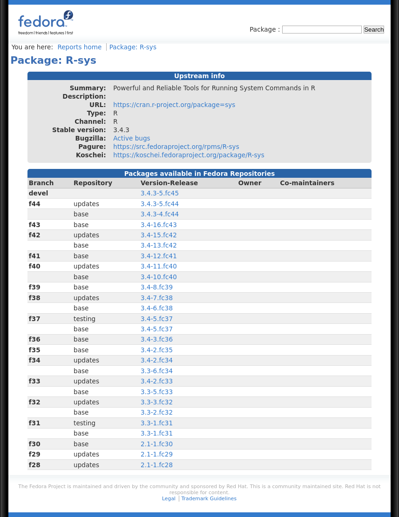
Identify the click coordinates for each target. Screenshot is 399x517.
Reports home (79, 47)
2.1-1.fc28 (157, 465)
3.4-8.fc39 (157, 287)
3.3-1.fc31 (157, 423)
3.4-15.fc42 (159, 235)
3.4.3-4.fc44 (160, 214)
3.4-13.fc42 (159, 245)
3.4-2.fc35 (157, 350)
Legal (169, 499)
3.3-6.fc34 (157, 371)
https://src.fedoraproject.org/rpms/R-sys (176, 146)
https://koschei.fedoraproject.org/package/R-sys (188, 155)
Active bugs (131, 138)
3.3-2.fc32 (157, 412)
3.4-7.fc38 (157, 298)
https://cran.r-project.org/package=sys (174, 104)
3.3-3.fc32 (157, 402)
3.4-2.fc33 (157, 381)
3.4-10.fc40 (159, 277)
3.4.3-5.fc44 (160, 204)
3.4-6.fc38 (157, 308)
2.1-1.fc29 (157, 454)
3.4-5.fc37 (157, 318)
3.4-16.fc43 (159, 224)
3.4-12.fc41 (159, 256)
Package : (266, 29)
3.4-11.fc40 (159, 266)
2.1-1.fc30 (157, 444)
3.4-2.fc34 (157, 360)
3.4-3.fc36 (157, 339)
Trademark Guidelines (209, 499)
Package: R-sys (132, 47)
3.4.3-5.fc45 (160, 193)
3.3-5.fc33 (157, 392)
